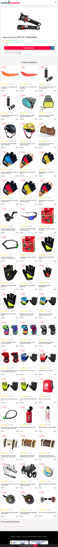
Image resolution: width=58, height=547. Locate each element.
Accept (35, 545)
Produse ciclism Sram (9, 526)
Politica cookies (42, 536)
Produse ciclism (21, 526)
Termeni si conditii (15, 536)
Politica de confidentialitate (29, 536)
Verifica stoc (39, 48)
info (17, 90)
